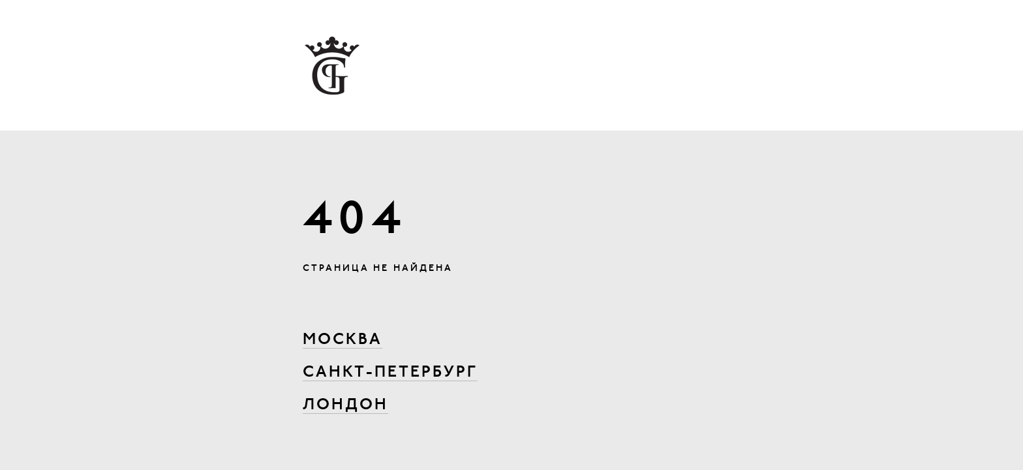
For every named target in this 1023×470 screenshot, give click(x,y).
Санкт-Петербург (390, 373)
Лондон (345, 405)
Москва (342, 340)
